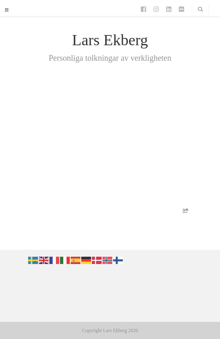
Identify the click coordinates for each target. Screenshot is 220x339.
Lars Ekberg (110, 39)
